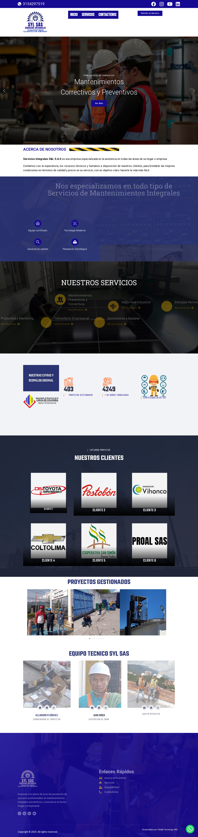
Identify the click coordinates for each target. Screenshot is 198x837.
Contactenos (107, 14)
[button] (4, 90)
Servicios (88, 14)
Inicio (74, 14)
